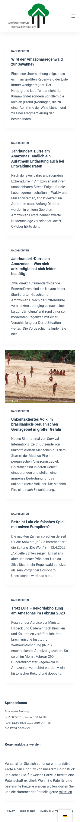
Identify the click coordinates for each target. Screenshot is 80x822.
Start (11, 811)
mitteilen (65, 792)
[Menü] (73, 16)
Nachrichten (20, 51)
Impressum (27, 811)
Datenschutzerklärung (56, 811)
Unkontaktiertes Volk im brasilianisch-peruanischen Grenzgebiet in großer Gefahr (36, 424)
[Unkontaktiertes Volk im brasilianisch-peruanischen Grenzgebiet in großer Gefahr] (40, 376)
